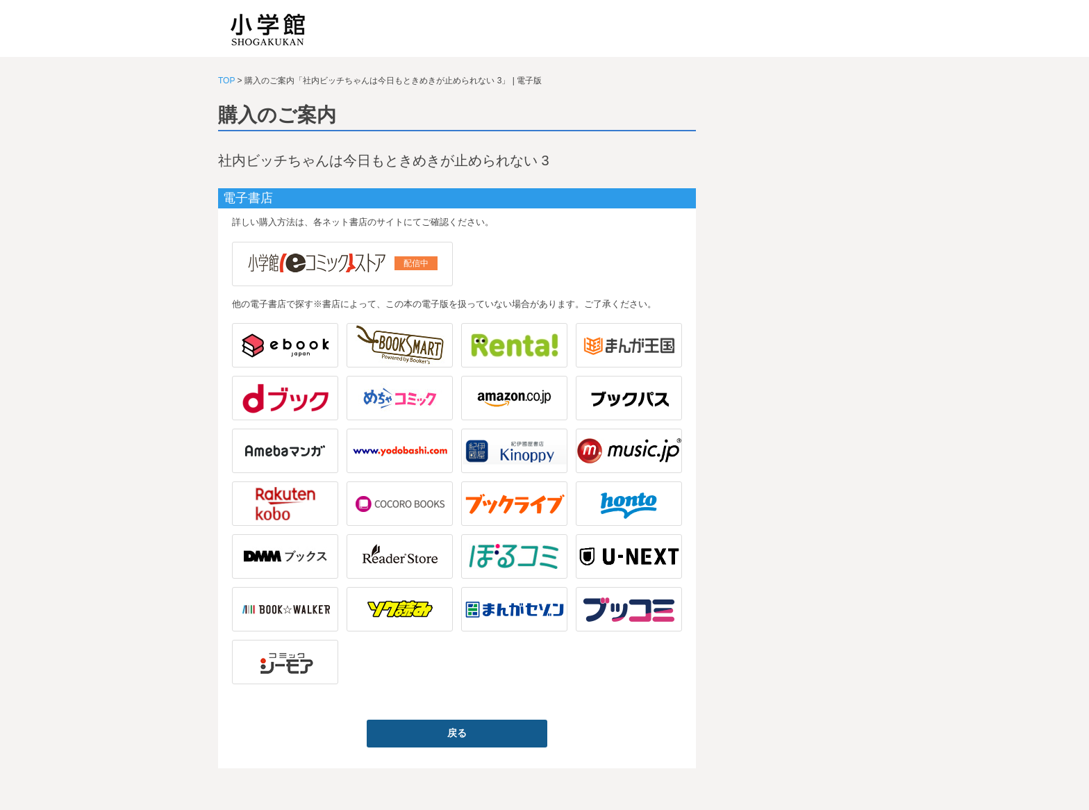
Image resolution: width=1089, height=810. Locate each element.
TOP (226, 80)
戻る (457, 732)
